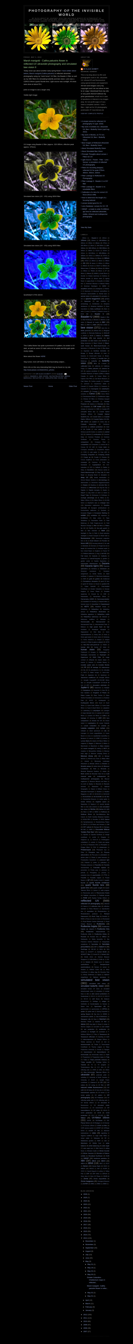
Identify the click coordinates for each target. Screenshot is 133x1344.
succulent (96, 1026)
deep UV (84, 477)
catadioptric (105, 389)
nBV (90, 794)
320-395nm (91, 253)
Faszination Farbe (97, 520)
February (89, 1307)
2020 (85, 1214)
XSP (98, 1168)
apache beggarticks (93, 299)
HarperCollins (103, 601)
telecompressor (88, 1039)
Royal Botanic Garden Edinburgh (93, 921)
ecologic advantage (87, 498)
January (88, 1310)
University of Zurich (88, 1080)
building (93, 358)
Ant (82, 299)
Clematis (100, 404)
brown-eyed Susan (95, 356)
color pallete (98, 429)
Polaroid (87, 862)
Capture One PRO (86, 378)
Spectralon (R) (100, 1006)
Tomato (99, 1049)
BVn (95, 363)
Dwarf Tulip (85, 495)
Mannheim (94, 746)
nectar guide (103, 799)
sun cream (105, 1026)
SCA (101, 949)
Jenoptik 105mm (104, 677)
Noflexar (104, 812)
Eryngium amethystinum (99, 508)
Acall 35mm (103, 273)
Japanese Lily (92, 675)
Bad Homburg (87, 319)
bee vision (43, 376)
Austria (94, 311)
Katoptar (106, 687)
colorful (100, 432)
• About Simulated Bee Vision (92, 151)
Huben (105, 644)
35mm (99, 258)
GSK (104, 594)
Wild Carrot (99, 1148)
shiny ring (93, 972)
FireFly (91, 528)
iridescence (105, 667)
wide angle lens (88, 1148)
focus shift (84, 543)
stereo (83, 1024)
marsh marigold (88, 748)
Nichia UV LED (104, 809)
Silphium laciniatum (99, 977)
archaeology (84, 304)
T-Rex (95, 1034)
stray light (92, 1024)
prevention (84, 870)
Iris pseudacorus (93, 670)
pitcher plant (84, 857)
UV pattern (98, 1095)
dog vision (91, 492)
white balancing (94, 1146)
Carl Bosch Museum (101, 378)
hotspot (99, 639)
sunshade (102, 1032)
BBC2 (82, 325)
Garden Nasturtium (100, 561)
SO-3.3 (107, 996)
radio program (105, 890)
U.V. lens (100, 1067)
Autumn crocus (102, 311)
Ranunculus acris (88, 893)
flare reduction (92, 530)
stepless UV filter (101, 1021)
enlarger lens (104, 503)
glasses (91, 576)
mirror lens (97, 766)
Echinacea (95, 495)
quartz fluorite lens (94, 885)
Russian (83, 936)
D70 (91, 467)
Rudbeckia (101, 924)
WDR (99, 1140)
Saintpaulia (84, 939)
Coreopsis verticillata (87, 449)
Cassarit (83, 386)
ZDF (87, 1173)
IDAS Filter (97, 657)
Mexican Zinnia (87, 756)
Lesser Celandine (90, 725)
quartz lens (85, 888)
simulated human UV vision (90, 989)
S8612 (104, 936)
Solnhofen (84, 1004)
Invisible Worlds (103, 665)
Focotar (104, 541)
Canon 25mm (102, 376)
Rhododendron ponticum (89, 914)
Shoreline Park (104, 972)
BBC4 (89, 325)
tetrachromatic (85, 1044)
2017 (85, 1225)
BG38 (85, 335)
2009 (85, 1325)
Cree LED (103, 452)
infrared (91, 660)
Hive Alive (97, 632)
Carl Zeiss (84, 381)
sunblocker (102, 1029)
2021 (85, 1211)
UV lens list (98, 1090)
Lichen (102, 728)
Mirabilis (104, 763)
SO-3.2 (100, 996)
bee (94, 325)
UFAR (94, 1070)
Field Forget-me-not (96, 523)
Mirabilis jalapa (86, 766)
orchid (94, 837)
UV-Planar (99, 1120)
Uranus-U (93, 1082)
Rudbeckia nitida (86, 934)
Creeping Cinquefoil (88, 454)
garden (105, 558)
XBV (65, 378)
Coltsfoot (88, 434)
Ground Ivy (95, 594)
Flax (90, 533)
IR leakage (94, 667)
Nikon (85, 812)
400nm (100, 263)
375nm (87, 260)
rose (93, 919)
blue (99, 348)
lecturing (92, 718)
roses (98, 919)
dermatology (103, 480)
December (89, 1241)
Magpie (91, 743)
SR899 (105, 1014)
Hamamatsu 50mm (99, 596)
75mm (93, 271)
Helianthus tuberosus (91, 617)
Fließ (95, 533)
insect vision (102, 660)
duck (99, 492)
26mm (97, 243)
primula (83, 872)
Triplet (107, 1054)
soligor (104, 1001)
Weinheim (84, 1143)
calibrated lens (86, 366)
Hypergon (103, 655)
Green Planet (94, 591)
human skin (85, 647)
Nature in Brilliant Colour (99, 789)
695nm (85, 271)
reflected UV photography (90, 904)
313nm (105, 250)
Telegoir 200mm (102, 1039)
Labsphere (106, 708)
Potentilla (98, 865)
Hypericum (84, 657)
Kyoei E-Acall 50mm (93, 708)
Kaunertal (96, 690)
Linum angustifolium (96, 733)
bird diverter (97, 338)
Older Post (73, 386)
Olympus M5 (97, 827)
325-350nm (103, 253)
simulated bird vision (97, 983)
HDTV (86, 607)
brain (105, 353)
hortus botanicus (88, 639)
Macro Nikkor (103, 741)
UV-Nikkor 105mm (100, 1118)
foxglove (97, 551)
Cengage (94, 391)
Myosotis (98, 784)
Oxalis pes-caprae (103, 842)
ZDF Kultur (96, 1173)
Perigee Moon (85, 847)
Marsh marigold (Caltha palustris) (41, 73)
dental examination (100, 477)
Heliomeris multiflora (88, 619)
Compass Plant (100, 442)
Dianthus (93, 485)
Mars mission (104, 746)
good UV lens (105, 581)
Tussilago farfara (101, 1062)
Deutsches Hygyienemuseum (100, 482)
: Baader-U (94, 238)
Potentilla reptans (99, 867)
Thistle (96, 1044)
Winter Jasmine (88, 1153)
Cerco (92, 394)
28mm (92, 245)
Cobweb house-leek (88, 424)
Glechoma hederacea (102, 576)
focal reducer (94, 541)
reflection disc (96, 906)
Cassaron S (84, 389)
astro (82, 311)
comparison (85, 442)
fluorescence (85, 538)
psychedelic (97, 875)
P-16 (84, 844)
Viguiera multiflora (86, 1135)
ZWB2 (98, 1183)
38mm (100, 260)
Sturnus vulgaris (86, 1026)
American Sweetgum (91, 286)
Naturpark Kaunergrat (87, 791)
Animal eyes (103, 293)
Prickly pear (94, 870)
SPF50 (104, 1009)
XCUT (107, 1163)
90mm (83, 273)
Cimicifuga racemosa (91, 401)
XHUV (105, 1166)
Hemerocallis (85, 622)
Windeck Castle (92, 1151)
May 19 (90, 1268)
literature (83, 738)
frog (98, 553)
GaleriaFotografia (95, 558)
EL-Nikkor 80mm (97, 500)
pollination (104, 862)
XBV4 (83, 1163)
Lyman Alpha (85, 741)
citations (92, 404)
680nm (107, 268)
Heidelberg (84, 609)
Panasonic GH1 (93, 844)
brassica (83, 356)
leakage (83, 718)
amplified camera (86, 288)
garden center (85, 561)
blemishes (84, 348)
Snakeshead (84, 996)
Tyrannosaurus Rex (87, 1067)
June (87, 1258)
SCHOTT (91, 952)
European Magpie (86, 513)
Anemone (87, 291)
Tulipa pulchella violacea (98, 1059)
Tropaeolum (86, 1057)
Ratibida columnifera (89, 895)
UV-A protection (86, 1113)
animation (104, 296)
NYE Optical (105, 819)
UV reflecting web (101, 1100)
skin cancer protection (99, 994)
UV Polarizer (99, 1097)
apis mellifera (101, 301)
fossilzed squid (102, 548)
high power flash (96, 627)
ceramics (83, 394)
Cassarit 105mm (94, 386)
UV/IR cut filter (102, 1125)
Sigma (99, 974)
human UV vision (100, 647)
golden (97, 579)
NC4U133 (98, 794)
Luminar (104, 738)
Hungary (93, 652)
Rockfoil (104, 916)
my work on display (87, 784)
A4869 (96, 273)
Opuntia (85, 834)
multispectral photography (90, 779)
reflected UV (38, 378)
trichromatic (85, 1054)
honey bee (97, 634)
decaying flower (93, 475)
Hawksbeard (105, 604)
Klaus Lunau (85, 695)
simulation (99, 991)
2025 (85, 1198)
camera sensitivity (91, 371)
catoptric (86, 391)
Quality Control (98, 880)
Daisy (82, 470)
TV (92, 1065)
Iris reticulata (105, 670)
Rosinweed (106, 919)
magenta (83, 743)
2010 (85, 1321)
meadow (83, 751)
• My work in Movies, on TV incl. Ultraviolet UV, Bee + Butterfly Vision (93, 137)
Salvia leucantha (97, 939)
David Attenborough (87, 472)
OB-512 (85, 824)
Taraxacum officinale (88, 1037)
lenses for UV (97, 720)
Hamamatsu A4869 (87, 599)
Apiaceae (87, 301)
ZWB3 (105, 1183)
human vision (88, 649)
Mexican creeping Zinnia (99, 753)
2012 (85, 1315)
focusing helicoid (97, 543)
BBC (104, 322)
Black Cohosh (98, 343)
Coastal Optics (97, 416)
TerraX (98, 1042)
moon (104, 771)
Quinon (95, 890)
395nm (107, 260)
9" (106, 271)
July (87, 1255)
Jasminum (104, 675)
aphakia (107, 299)
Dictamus (83, 487)
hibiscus (83, 627)
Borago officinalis (94, 353)
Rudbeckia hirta (103, 929)
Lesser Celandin (104, 723)
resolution (90, 911)
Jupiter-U (85, 687)
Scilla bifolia (93, 959)
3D (84, 263)
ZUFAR (85, 1183)
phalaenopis (103, 847)
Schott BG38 (102, 952)
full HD (104, 553)
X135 (107, 1156)
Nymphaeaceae (88, 822)
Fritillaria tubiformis (88, 553)
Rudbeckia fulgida (89, 926)
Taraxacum (103, 1034)
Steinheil (102, 1019)
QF (89, 880)
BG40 (91, 335)
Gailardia (94, 556)
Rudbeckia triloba (100, 934)
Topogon (106, 1049)
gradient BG (105, 584)
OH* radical (87, 827)
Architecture (95, 304)
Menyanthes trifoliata (95, 751)
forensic (85, 546)
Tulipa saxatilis (86, 1062)
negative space (100, 801)
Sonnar (104, 1004)
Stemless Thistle (86, 1021)
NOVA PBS (86, 819)
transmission (88, 1052)
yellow (101, 1171)
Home (50, 386)
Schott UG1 (105, 954)
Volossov (97, 1138)
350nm (92, 258)
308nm (90, 250)
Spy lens (97, 1014)
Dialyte (85, 485)
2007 (85, 1331)
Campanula (103, 371)
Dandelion (90, 470)
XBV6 (90, 1163)
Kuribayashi (102, 700)
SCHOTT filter (85, 954)
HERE (43, 356)
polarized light (104, 860)
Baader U (99, 314)
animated (95, 296)
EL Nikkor (101, 498)
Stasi (95, 1019)
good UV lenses (88, 584)
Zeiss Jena (84, 1176)
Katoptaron (86, 690)
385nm (94, 260)
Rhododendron (102, 911)
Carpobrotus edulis (100, 383)
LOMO (98, 738)
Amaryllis (100, 281)
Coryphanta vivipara (103, 449)
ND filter (106, 796)
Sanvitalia (94, 944)
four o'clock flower (86, 551)
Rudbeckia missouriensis (95, 931)
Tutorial (83, 1065)
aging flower (91, 281)
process (103, 872)
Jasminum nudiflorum (88, 677)
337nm (105, 255)
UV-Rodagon (96, 1123)
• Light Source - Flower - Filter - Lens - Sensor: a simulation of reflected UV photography (95, 162)
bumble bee (103, 358)
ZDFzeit (104, 1173)
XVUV (82, 1171)
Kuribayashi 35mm (87, 703)
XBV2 (94, 1161)
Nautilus (99, 791)
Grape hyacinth (90, 586)
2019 (85, 1218)
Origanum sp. (85, 839)
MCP (105, 748)
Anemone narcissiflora (100, 291)
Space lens (85, 1006)
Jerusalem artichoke (100, 685)
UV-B (99, 1113)
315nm (83, 253)
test (105, 1042)
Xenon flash (96, 1166)
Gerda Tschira (97, 574)
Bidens (98, 335)
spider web (91, 1011)
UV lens (89, 1090)
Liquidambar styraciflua (100, 736)
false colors (97, 518)
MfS (99, 756)
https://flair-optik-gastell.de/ (91, 644)
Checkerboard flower (89, 396)
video (94, 1133)
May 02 (90, 1293)
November (89, 1244)
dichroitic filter (103, 485)
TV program (102, 1065)
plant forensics (102, 857)
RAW (85, 898)
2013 (85, 1238)
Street (100, 1024)
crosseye (84, 462)
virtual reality (85, 1138)
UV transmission (97, 1108)
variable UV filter (94, 1130)
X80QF (86, 1158)
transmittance (101, 1052)
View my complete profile (92, 113)
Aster (105, 309)
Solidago (95, 1001)
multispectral (101, 776)
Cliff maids (97, 406)
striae (105, 1024)
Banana (96, 319)
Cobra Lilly (103, 422)
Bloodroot (92, 348)
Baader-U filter (105, 317)
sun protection (89, 1029)
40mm (85, 266)
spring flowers (86, 1014)
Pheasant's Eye (101, 850)
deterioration (84, 482)
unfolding (83, 1077)
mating (99, 748)
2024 (85, 1201)
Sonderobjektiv (94, 1004)
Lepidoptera (92, 723)
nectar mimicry (86, 801)
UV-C (93, 1115)
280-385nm (84, 245)
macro (94, 741)
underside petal (101, 1075)
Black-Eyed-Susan (100, 346)
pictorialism (103, 855)
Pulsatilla (83, 877)
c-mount (103, 363)
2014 (85, 1235)
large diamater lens (88, 713)
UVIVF (98, 1128)
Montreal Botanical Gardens (90, 771)
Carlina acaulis (96, 381)
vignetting (104, 1133)
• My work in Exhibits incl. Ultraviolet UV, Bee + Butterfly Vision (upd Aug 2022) (95, 129)
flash (103, 531)
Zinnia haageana (87, 1181)
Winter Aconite (104, 1151)
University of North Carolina (98, 1077)
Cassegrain (94, 389)
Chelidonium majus (103, 396)
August (88, 1251)
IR (85, 667)
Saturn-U (102, 947)
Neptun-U (93, 804)
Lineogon (83, 733)
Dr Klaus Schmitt (90, 69)
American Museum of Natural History (97, 283)
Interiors (90, 662)
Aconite (83, 276)
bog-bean (86, 351)
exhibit (83, 515)
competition (85, 444)
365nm (106, 258)
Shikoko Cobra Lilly (95, 969)
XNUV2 (91, 1168)
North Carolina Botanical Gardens (98, 817)
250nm (90, 243)
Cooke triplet (102, 447)
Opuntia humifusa (96, 834)
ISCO (85, 672)
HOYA (107, 642)
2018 (85, 1221)
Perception (104, 844)
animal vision (85, 296)
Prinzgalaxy (93, 872)
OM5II (90, 829)
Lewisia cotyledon (88, 728)
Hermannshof (100, 622)
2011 (85, 1318)
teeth (107, 1037)
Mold (94, 768)
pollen (95, 862)
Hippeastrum (84, 632)
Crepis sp (87, 457)
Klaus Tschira (98, 695)
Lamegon (106, 710)
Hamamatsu (84, 596)
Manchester (84, 746)
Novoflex (95, 819)
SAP (95, 947)
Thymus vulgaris (96, 1047)
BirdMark (104, 340)
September (89, 1248)
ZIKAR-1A (106, 1176)
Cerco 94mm (105, 394)
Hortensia (106, 637)
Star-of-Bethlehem (101, 1016)
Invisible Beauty (102, 662)
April (87, 1300)
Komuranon (98, 698)
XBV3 (103, 1161)
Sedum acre (98, 962)
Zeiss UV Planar (95, 1176)
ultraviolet (85, 1075)
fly (86, 541)
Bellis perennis (86, 330)
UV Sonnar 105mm (87, 1102)
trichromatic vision (97, 1054)
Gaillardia (104, 556)
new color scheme (91, 807)
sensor (105, 967)
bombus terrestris (100, 351)
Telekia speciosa (86, 1042)
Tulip (107, 1057)
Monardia (103, 768)
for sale (107, 543)
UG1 (100, 1070)
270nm (105, 243)
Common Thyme (99, 439)
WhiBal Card (96, 1143)
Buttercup (84, 361)
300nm (83, 250)
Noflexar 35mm (86, 814)
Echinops (104, 495)
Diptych (83, 492)
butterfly (94, 361)
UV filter (101, 1085)
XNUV (83, 1168)
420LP (98, 266)
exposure (104, 515)
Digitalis (83, 490)
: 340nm (83, 238)
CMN (97, 409)
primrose (104, 870)
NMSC (97, 812)
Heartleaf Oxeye (100, 606)
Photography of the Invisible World (67, 13)
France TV (106, 551)
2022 (85, 1208)
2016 (85, 1228)
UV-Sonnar (106, 1123)
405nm (107, 263)
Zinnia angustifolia (99, 1178)
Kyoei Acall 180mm (94, 705)
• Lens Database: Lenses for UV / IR (94, 206)
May (87, 1261)
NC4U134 (106, 794)
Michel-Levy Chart (93, 758)
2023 (85, 1204)
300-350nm (103, 248)
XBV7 (101, 1163)
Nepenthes (84, 804)
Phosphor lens (94, 852)
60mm (93, 268)
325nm (83, 255)
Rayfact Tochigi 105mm (99, 898)
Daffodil (97, 467)
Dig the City (103, 487)
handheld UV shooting (90, 601)
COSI (85, 452)
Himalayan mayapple (99, 629)
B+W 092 (84, 314)
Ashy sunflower (95, 309)
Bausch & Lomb (93, 322)
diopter (105, 490)
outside (93, 842)
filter (95, 525)
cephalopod (103, 391)
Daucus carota (102, 470)
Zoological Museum (103, 1181)
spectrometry (95, 1009)
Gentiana (94, 568)
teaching (100, 1037)
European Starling (101, 513)
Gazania (105, 563)
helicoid (104, 617)
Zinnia (86, 1179)
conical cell (104, 444)
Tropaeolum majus (98, 1057)
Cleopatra (86, 406)
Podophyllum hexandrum (88, 860)
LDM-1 (104, 715)
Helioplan (103, 619)
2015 (85, 1231)
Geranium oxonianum (88, 571)
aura (87, 311)
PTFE (105, 875)
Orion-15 (95, 839)
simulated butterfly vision (92, 986)
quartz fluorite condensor (99, 883)
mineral (86, 761)
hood (105, 634)
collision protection (96, 427)
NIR (90, 812)
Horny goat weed (86, 637)
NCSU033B (97, 796)
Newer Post (28, 386)
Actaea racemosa (93, 276)
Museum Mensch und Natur (98, 781)
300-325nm (92, 248)
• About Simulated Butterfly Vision (93, 148)
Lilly (105, 731)
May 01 (90, 1296)
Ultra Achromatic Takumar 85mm (95, 1072)
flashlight (83, 533)
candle (92, 376)
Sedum (88, 962)
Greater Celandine (96, 589)
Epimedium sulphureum (92, 505)
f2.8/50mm (84, 518)
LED (100, 718)
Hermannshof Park (86, 624)
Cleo (107, 404)
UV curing (92, 1085)
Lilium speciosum (94, 731)
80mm (100, 271)
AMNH (104, 286)
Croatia (96, 457)
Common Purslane (94, 437)
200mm (83, 243)
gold (90, 579)
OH (108, 824)
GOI (84, 579)
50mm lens (84, 268)
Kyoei (100, 703)
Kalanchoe (98, 687)
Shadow (83, 969)
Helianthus (95, 609)
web (105, 1140)
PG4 (94, 847)
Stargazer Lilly (86, 1019)
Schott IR (96, 954)
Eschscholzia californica (88, 510)
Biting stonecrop (86, 343)
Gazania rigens (92, 566)
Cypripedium (96, 465)
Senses (96, 967)
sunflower (84, 1032)
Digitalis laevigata (94, 490)
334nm (97, 255)
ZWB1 (92, 1183)
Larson (99, 713)
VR (105, 1138)
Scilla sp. (102, 959)
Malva (105, 743)
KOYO (91, 700)
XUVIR (105, 1168)
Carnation (106, 381)
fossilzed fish (91, 548)
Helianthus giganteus (87, 614)
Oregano (103, 837)
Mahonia (98, 743)
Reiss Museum (94, 909)
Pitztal (93, 857)
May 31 (90, 1264)
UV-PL (89, 1120)
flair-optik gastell (102, 528)
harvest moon (85, 604)
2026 (85, 1194)
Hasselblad (95, 604)
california (97, 366)
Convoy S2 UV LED (88, 447)
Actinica (104, 276)
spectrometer (85, 1009)
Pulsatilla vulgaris (95, 877)
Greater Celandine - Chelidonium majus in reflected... (96, 1279)
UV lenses (101, 1092)
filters (101, 525)
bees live (104, 328)
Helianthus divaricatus (98, 611)
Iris (84, 670)
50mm (105, 266)
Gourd (97, 584)
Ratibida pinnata (104, 895)
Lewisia (103, 725)
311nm (97, 250)
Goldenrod (106, 579)
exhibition (94, 515)
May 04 (90, 1271)
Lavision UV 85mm (93, 715)
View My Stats (86, 227)
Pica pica (95, 855)
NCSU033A (87, 796)
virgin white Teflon (101, 1135)
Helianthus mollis (103, 614)
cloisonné (91, 409)
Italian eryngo (94, 672)
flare (82, 530)
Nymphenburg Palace (102, 822)
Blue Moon (106, 348)
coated (94, 422)
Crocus (104, 457)
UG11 (107, 1070)
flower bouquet (93, 535)
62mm (100, 268)
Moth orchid (85, 774)
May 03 (90, 1274)
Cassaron (104, 386)
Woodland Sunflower (95, 1156)
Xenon (85, 1166)
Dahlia (105, 467)
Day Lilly (100, 472)
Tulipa (85, 1059)
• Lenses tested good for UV (91, 203)
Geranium (103, 568)
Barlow (103, 319)
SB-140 (93, 949)
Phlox (82, 852)
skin (88, 994)
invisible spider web (88, 665)
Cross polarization (101, 459)
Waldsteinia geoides (87, 1140)
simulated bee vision (54, 378)
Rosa (87, 919)
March (88, 1304)
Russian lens (94, 936)
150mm (93, 240)
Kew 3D (104, 690)
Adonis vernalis (85, 278)
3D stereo (92, 263)
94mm (89, 273)
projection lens (85, 875)
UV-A (105, 1110)
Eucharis (103, 510)
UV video (96, 1110)
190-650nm (103, 240)
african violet (98, 278)
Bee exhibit (103, 325)
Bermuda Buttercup (95, 333)
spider (83, 1011)
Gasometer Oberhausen (89, 563)
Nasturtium (95, 786)
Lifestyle (83, 731)
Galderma (84, 558)
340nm (83, 258)
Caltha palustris (56, 376)
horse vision (97, 637)
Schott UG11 (88, 957)
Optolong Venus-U (103, 832)
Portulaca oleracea (86, 865)
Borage (83, 353)
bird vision (94, 340)
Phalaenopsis (86, 850)
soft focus (96, 999)
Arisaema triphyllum (97, 306)
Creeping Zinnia (103, 454)
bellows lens (97, 330)
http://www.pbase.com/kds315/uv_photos (39, 370)
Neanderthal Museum (89, 799)
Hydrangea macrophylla (88, 655)
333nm (90, 255)
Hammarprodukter (103, 599)
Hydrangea (103, 652)
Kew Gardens (85, 692)
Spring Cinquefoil (102, 1011)
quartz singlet (97, 888)
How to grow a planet (95, 642)
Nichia (92, 809)
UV (101, 1082)
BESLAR (106, 333)
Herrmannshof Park (101, 624)
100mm (104, 238)
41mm (92, 266)
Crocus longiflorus (86, 459)
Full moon (84, 556)
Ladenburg (86, 710)
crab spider (93, 452)
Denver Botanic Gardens (88, 480)
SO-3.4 (86, 999)
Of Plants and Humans (97, 824)
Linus (89, 736)
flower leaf (104, 535)
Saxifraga (84, 949)
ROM (82, 919)
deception (104, 475)
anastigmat (98, 288)
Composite (94, 444)
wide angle (105, 1146)
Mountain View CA (97, 774)
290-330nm (100, 245)
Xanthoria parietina (100, 1158)
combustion (97, 434)
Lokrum (91, 738)
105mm (83, 240)
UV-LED (100, 1115)
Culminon (95, 462)
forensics (93, 546)
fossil (82, 548)
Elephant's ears (92, 503)
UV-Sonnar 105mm (88, 1125)
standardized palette (87, 1016)
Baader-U (34, 376)
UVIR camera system (87, 1128)
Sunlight (92, 1032)
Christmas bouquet (103, 399)
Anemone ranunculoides (88, 293)
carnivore (86, 383)
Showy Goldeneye (88, 974)
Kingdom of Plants (100, 692)
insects (83, 662)
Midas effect (105, 758)
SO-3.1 (93, 996)
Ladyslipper (96, 710)
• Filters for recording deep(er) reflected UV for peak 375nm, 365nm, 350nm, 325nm (93, 170)
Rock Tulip (95, 916)
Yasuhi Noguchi (92, 1171)
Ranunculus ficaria (103, 893)
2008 (85, 1328)
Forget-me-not (103, 546)
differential (92, 487)
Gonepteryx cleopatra (90, 581)
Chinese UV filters (89, 399)
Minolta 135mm (94, 763)
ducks (105, 492)
